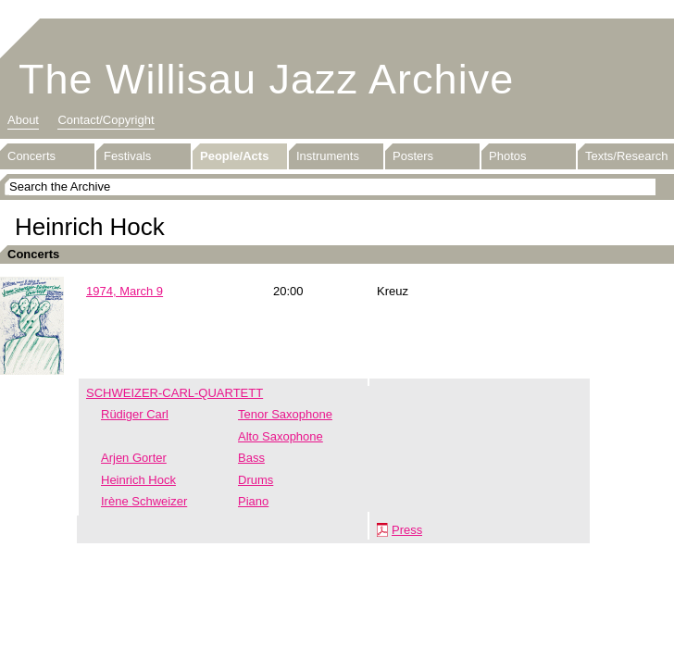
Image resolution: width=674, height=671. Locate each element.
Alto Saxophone (280, 436)
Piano (253, 501)
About (23, 120)
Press (407, 530)
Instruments (327, 156)
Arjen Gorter (134, 458)
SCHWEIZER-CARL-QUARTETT (174, 393)
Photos (507, 156)
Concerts (31, 156)
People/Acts (234, 156)
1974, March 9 (124, 291)
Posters (413, 156)
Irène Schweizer (144, 501)
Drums (255, 480)
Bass (251, 458)
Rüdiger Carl (134, 414)
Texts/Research (626, 156)
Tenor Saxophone (285, 414)
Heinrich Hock (138, 480)
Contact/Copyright (105, 120)
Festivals (127, 156)
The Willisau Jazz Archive (266, 79)
